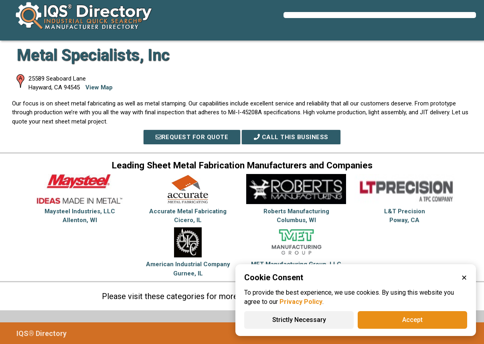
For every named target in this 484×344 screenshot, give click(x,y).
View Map (99, 87)
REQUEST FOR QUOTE (192, 137)
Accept (412, 320)
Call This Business (291, 137)
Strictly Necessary (299, 320)
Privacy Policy (300, 302)
